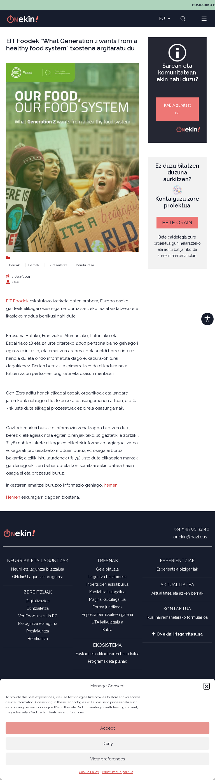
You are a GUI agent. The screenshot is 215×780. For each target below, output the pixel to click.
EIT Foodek (17, 300)
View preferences (107, 759)
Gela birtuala (107, 569)
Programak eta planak (107, 661)
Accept (107, 728)
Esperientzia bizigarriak (177, 569)
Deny (107, 743)
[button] (206, 686)
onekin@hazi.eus (190, 537)
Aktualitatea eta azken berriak (177, 593)
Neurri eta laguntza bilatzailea (37, 569)
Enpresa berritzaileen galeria (107, 614)
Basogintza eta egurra (37, 623)
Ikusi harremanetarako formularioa (177, 617)
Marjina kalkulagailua (107, 599)
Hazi (15, 282)
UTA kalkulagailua (107, 622)
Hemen (13, 497)
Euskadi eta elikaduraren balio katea (107, 653)
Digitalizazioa (38, 601)
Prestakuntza (37, 631)
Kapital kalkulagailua (107, 592)
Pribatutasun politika (117, 772)
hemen (111, 485)
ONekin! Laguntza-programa (37, 577)
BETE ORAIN (177, 222)
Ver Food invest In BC (37, 616)
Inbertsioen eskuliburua (107, 584)
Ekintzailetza (57, 265)
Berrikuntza (85, 265)
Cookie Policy (89, 772)
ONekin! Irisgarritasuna (177, 634)
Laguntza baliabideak (107, 577)
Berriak (14, 265)
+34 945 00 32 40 (191, 529)
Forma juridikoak (107, 607)
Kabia (107, 629)
